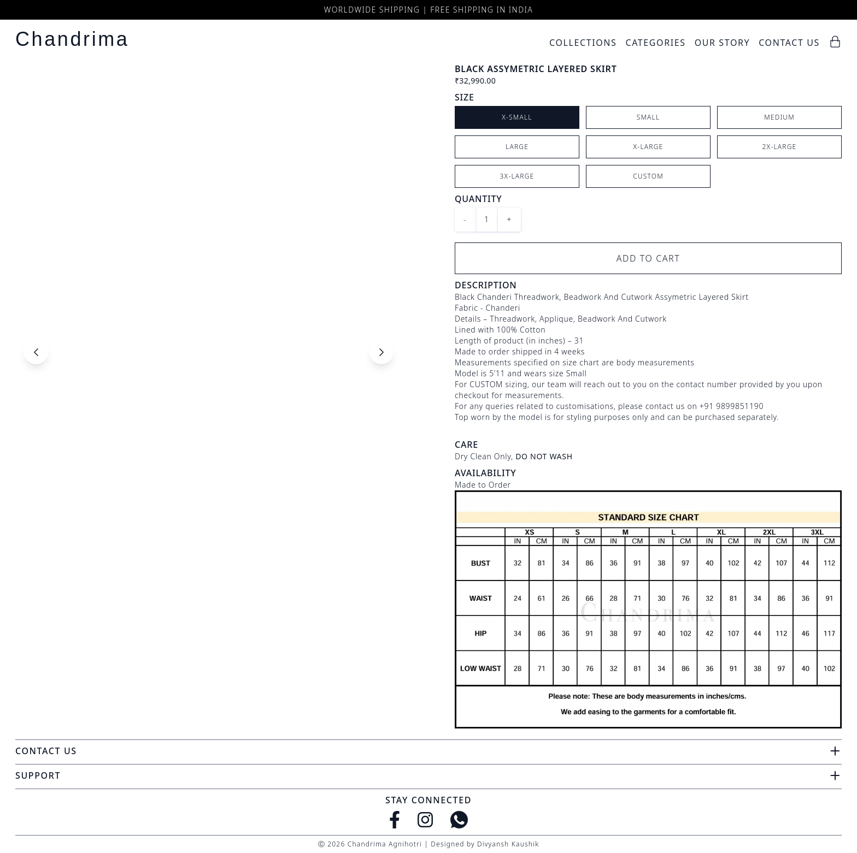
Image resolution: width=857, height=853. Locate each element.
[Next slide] (381, 352)
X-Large (648, 146)
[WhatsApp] (459, 819)
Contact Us (789, 43)
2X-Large (779, 146)
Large (517, 146)
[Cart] (835, 41)
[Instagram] (425, 819)
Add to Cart (648, 258)
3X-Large (517, 176)
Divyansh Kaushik (508, 844)
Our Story (722, 43)
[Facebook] (394, 819)
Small (648, 117)
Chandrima (72, 39)
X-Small (517, 117)
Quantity (478, 199)
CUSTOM (648, 176)
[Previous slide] (36, 352)
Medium (779, 117)
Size (464, 97)
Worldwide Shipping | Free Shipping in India (428, 9)
